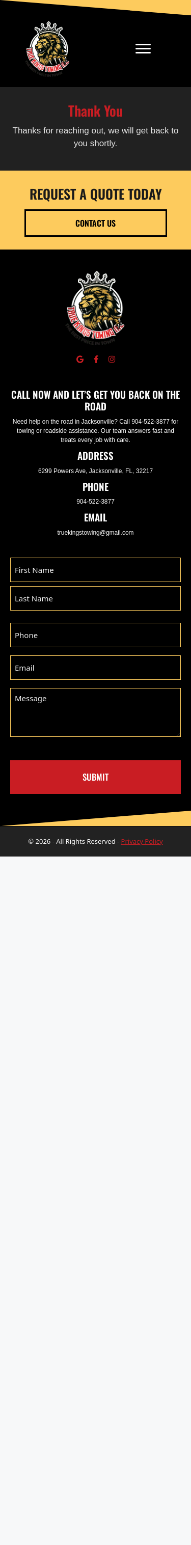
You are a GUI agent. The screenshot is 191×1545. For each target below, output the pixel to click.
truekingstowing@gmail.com (95, 532)
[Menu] (143, 49)
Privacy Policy (142, 841)
